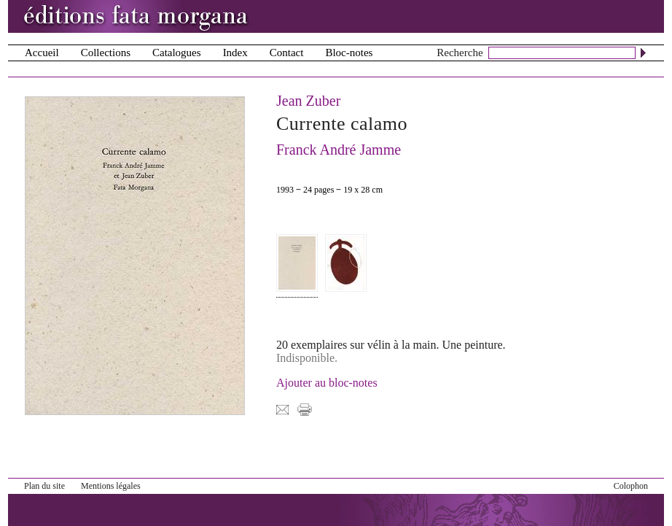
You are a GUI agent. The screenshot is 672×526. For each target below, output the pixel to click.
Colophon (631, 486)
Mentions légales (111, 486)
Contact (287, 52)
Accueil (42, 52)
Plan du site (44, 486)
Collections (105, 52)
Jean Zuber (308, 101)
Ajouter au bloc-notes (327, 382)
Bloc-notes (348, 52)
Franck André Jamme (338, 150)
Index (235, 52)
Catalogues (176, 52)
